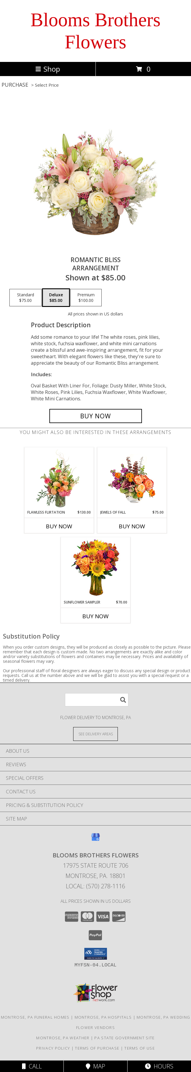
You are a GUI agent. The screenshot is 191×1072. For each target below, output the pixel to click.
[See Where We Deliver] (95, 733)
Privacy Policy (53, 1048)
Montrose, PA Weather (62, 1037)
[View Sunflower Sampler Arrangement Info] (95, 569)
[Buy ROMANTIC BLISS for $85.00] (95, 416)
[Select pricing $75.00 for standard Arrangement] (25, 297)
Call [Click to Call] (32, 1066)
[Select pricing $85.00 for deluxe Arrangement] (56, 297)
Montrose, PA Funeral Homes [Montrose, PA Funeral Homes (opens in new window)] (35, 1017)
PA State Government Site (124, 1037)
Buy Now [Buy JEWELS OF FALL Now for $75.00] (132, 526)
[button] (95, 954)
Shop (47, 69)
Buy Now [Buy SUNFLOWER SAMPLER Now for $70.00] (95, 616)
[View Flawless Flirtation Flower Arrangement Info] (59, 478)
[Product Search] (96, 699)
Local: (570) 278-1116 (95, 886)
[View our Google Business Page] (95, 839)
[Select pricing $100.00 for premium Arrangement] (86, 297)
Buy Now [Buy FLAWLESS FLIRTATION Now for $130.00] (59, 526)
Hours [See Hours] (159, 1066)
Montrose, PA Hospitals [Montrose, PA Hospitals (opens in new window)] (103, 1017)
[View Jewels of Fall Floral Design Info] (132, 479)
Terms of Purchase (97, 1048)
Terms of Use (139, 1048)
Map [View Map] (95, 1066)
